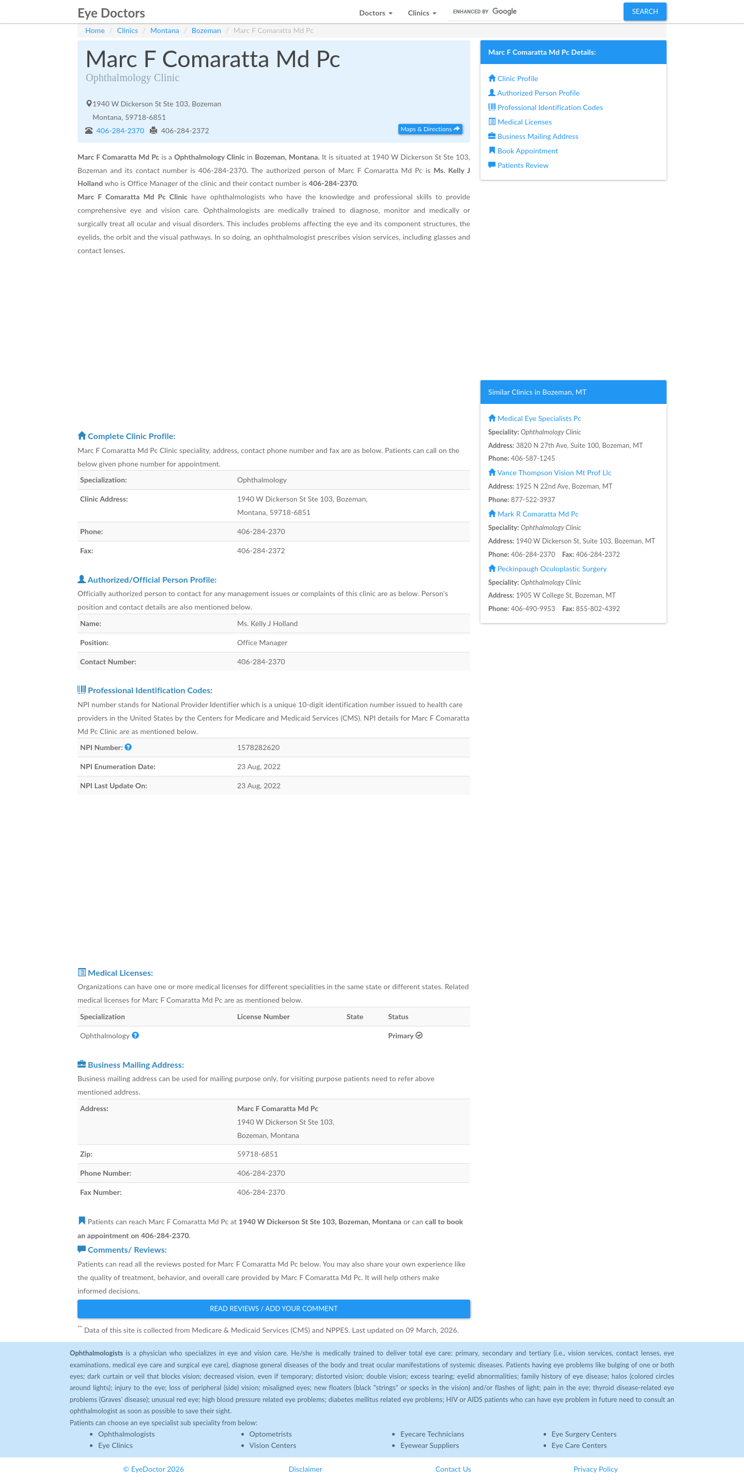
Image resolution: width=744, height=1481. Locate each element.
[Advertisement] (274, 342)
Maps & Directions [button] (430, 129)
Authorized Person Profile (534, 92)
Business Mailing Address (533, 136)
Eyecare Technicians (432, 1433)
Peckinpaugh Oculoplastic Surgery (547, 568)
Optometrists (271, 1433)
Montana (164, 30)
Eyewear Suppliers (429, 1445)
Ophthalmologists (126, 1433)
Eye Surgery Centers (584, 1433)
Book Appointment (523, 150)
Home (95, 30)
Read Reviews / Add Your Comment (274, 1308)
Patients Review (518, 165)
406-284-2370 (120, 130)
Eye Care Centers (579, 1445)
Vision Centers (273, 1445)
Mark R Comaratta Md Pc (533, 513)
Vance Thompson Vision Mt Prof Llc (549, 472)
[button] (375, 10)
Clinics (127, 30)
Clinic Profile (513, 78)
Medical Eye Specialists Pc (534, 418)
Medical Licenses (520, 121)
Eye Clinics (115, 1445)
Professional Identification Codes (545, 107)
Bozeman (206, 30)
